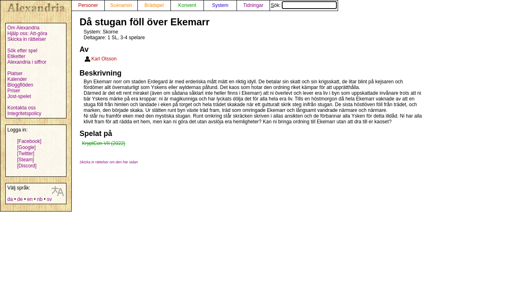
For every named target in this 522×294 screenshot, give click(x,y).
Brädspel (154, 5)
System (220, 5)
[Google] (26, 147)
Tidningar (253, 5)
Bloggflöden (20, 85)
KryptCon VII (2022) (103, 143)
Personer (88, 5)
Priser (13, 91)
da (10, 199)
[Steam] (25, 160)
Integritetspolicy (24, 113)
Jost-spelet (19, 96)
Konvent (187, 5)
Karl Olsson (104, 59)
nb (39, 199)
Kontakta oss (21, 108)
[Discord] (26, 166)
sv (49, 199)
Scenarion (121, 5)
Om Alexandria (23, 28)
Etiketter (16, 56)
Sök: (304, 5)
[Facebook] (29, 141)
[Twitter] (25, 153)
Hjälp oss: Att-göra (27, 33)
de (19, 199)
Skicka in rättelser (26, 39)
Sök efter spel (22, 50)
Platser (14, 73)
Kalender (17, 79)
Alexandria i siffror (26, 62)
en (29, 199)
